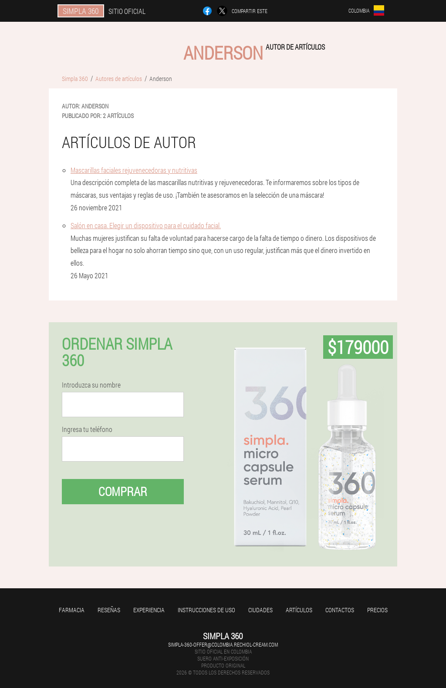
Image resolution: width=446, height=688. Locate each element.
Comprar (122, 491)
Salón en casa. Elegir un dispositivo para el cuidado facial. (146, 225)
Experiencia (149, 610)
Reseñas (109, 610)
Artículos (299, 610)
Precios (377, 610)
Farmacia (71, 610)
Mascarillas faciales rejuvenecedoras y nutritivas (134, 170)
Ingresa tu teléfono (87, 429)
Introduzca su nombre (91, 384)
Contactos (339, 610)
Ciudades (260, 610)
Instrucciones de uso (206, 610)
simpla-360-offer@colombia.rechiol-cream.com (223, 644)
